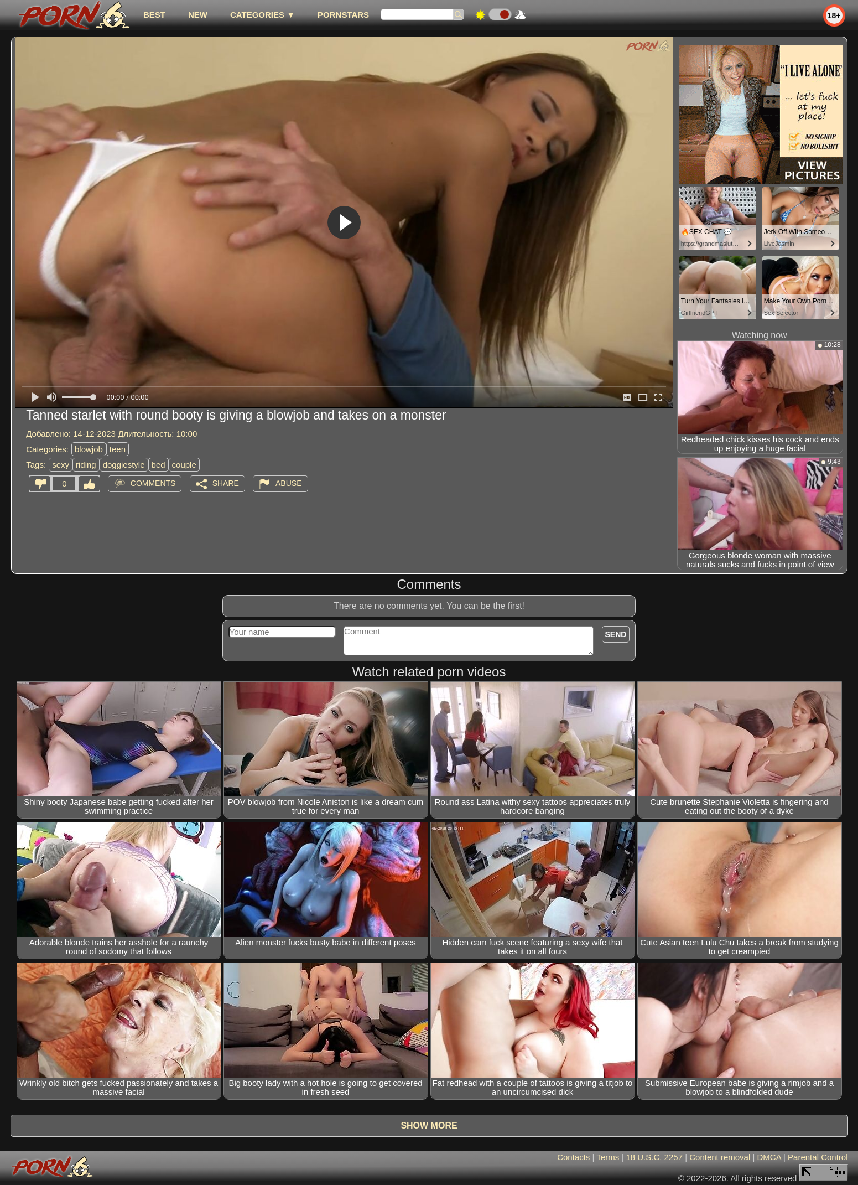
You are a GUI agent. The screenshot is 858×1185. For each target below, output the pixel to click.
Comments (153, 483)
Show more (429, 1125)
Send (616, 634)
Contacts (573, 1157)
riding (86, 464)
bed (158, 464)
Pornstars (343, 14)
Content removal (719, 1157)
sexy (60, 464)
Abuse (288, 483)
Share (225, 483)
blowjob (89, 449)
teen (118, 449)
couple (184, 464)
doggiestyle (124, 464)
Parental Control (817, 1157)
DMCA (769, 1157)
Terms (607, 1157)
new (197, 14)
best (154, 14)
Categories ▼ (262, 14)
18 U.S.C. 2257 (654, 1157)
